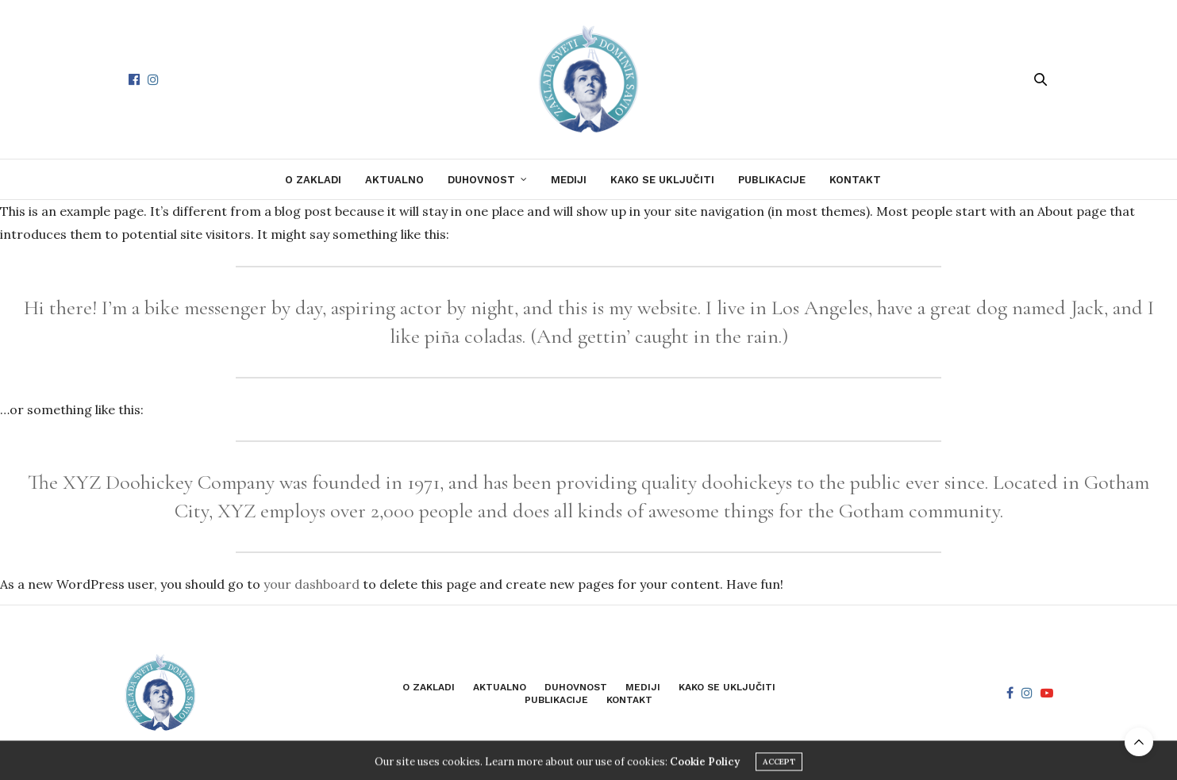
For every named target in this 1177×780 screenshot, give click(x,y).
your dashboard (311, 584)
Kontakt (855, 180)
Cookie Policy (705, 773)
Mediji (569, 180)
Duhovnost (481, 180)
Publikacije (772, 180)
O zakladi (313, 180)
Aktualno (394, 180)
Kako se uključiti (662, 180)
